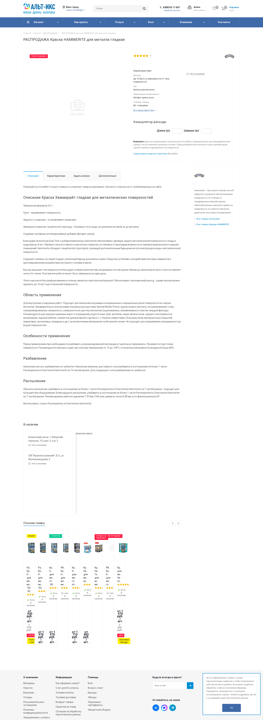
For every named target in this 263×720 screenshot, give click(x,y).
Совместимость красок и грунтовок (150, 154)
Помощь (93, 633)
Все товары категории (208, 219)
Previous (173, 523)
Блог (90, 639)
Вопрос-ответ (95, 644)
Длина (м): (163, 130)
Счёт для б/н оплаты (67, 644)
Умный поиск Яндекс (99, 666)
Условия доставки (66, 653)
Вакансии (28, 648)
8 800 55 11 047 (171, 7)
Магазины (29, 639)
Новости (28, 644)
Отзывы (27, 653)
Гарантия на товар (66, 663)
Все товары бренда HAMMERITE (212, 224)
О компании (30, 633)
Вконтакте (155, 664)
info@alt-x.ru (216, 647)
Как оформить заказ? (68, 639)
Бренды (92, 648)
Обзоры (92, 653)
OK (231, 707)
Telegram (172, 664)
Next (178, 523)
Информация (64, 633)
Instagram (164, 664)
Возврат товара (64, 658)
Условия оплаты (65, 648)
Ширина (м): (191, 130)
